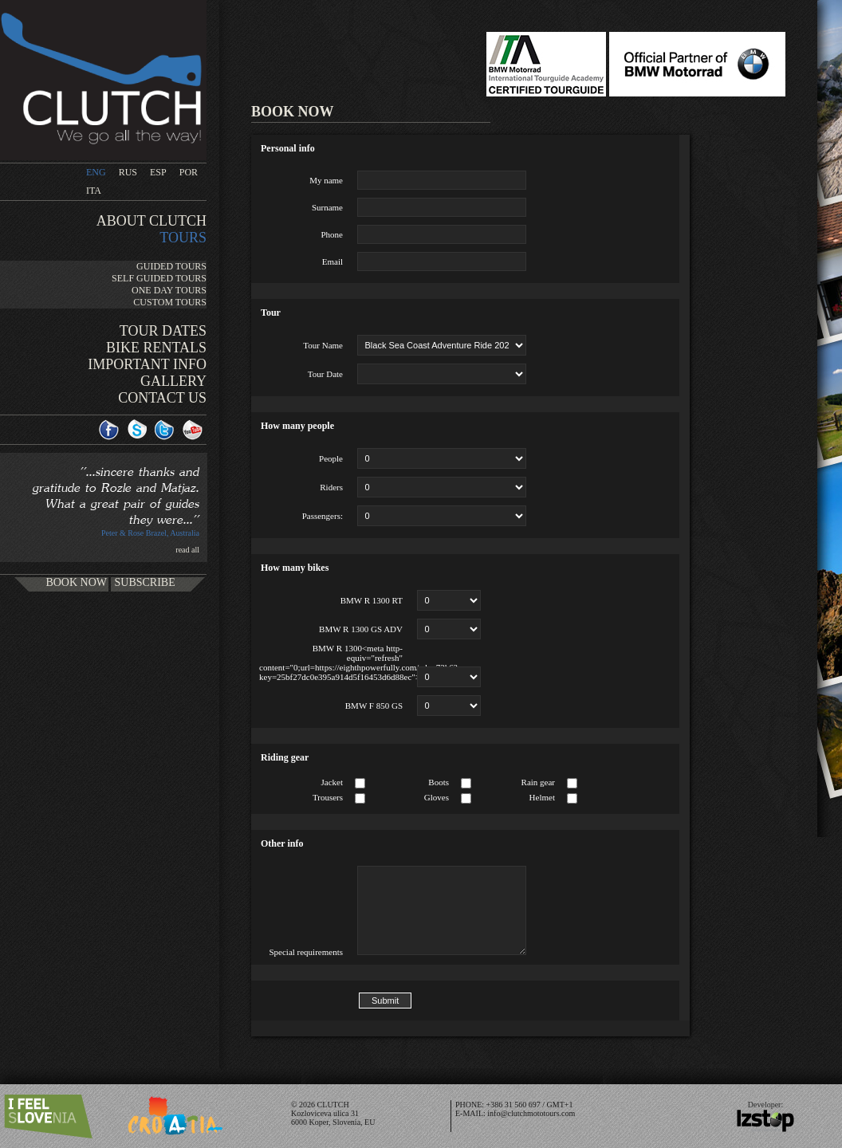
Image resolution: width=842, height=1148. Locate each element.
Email (332, 261)
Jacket (332, 782)
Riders (331, 487)
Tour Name (323, 345)
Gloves (436, 797)
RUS (128, 172)
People (331, 458)
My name (326, 180)
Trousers (328, 797)
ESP (158, 172)
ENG (96, 172)
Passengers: (322, 516)
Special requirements (306, 952)
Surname (327, 207)
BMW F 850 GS (374, 705)
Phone (332, 234)
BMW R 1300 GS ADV (361, 629)
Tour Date (325, 374)
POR (188, 172)
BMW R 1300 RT (371, 600)
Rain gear (538, 782)
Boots (438, 782)
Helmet (542, 797)
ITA (93, 190)
